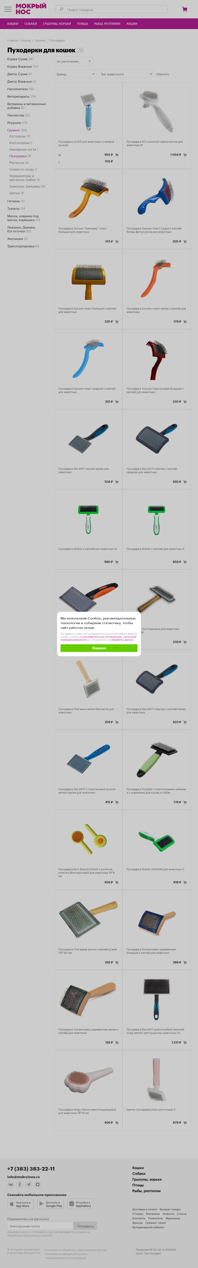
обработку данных (122, 639)
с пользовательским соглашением (101, 636)
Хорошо (99, 648)
